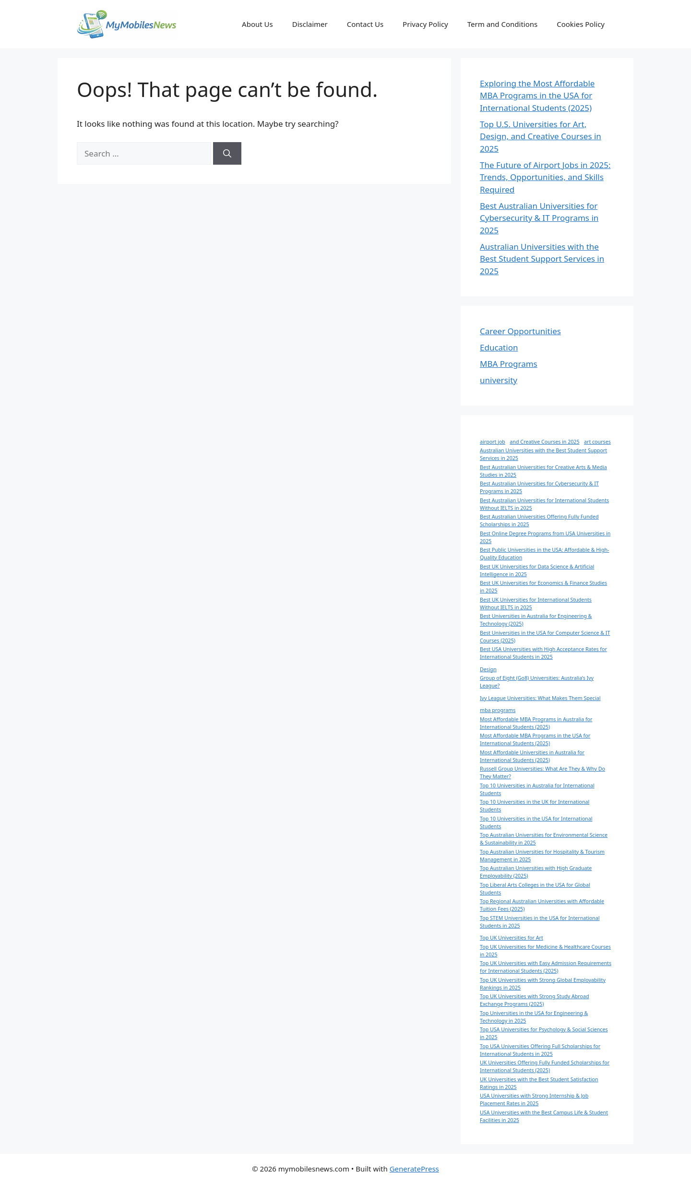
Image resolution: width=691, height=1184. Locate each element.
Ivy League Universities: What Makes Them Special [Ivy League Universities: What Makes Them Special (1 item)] (540, 698)
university (498, 380)
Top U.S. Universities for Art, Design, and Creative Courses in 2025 (540, 136)
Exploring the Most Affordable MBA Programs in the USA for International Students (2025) (537, 95)
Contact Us (365, 24)
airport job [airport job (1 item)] (492, 441)
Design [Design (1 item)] (488, 669)
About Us (257, 24)
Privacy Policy (425, 24)
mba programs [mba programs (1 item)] (497, 710)
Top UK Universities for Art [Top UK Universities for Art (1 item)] (511, 937)
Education (499, 347)
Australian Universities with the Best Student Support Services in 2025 (542, 259)
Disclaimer (310, 24)
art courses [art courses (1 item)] (597, 441)
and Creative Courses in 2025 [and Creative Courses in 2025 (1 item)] (544, 441)
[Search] (227, 153)
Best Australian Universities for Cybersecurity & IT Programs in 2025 (539, 218)
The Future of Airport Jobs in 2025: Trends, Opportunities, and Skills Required (545, 177)
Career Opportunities (520, 331)
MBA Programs (508, 363)
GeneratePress (414, 1168)
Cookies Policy (581, 24)
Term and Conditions (502, 24)
